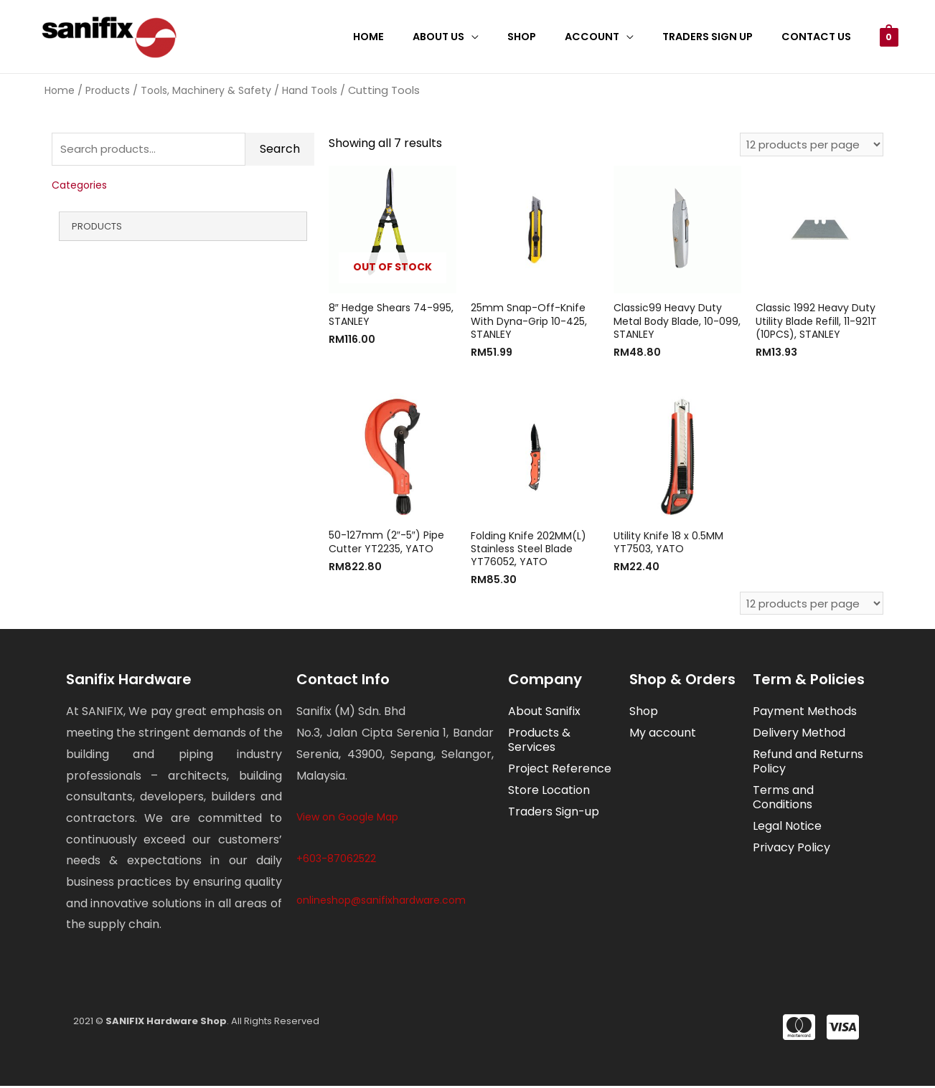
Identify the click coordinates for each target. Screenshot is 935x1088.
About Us (475, 36)
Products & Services (539, 742)
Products (107, 90)
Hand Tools (309, 90)
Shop (549, 36)
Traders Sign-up (553, 813)
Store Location (549, 792)
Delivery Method (799, 735)
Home (413, 36)
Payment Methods (805, 713)
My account (662, 735)
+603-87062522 (336, 860)
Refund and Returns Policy (808, 763)
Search (280, 151)
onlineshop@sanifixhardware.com (381, 901)
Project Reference (559, 770)
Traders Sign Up (720, 36)
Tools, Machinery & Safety (206, 90)
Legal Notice (787, 828)
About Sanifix (544, 713)
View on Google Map (347, 819)
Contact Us (820, 36)
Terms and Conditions (783, 799)
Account (612, 36)
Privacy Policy (791, 849)
